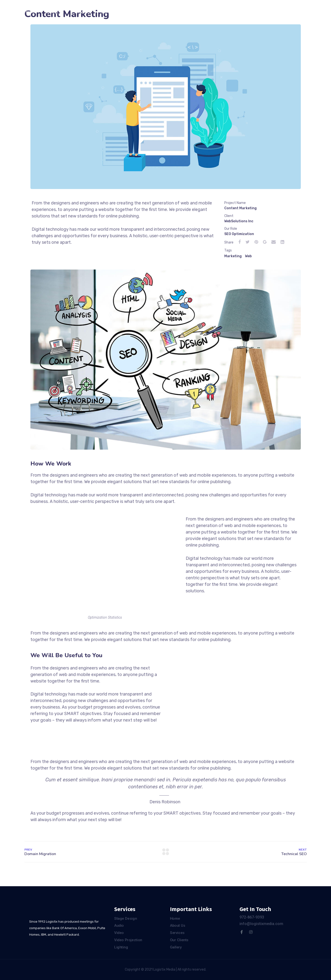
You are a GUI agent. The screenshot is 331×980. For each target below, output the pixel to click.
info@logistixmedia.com (261, 923)
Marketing (233, 256)
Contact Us (165, 12)
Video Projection (128, 940)
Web (248, 256)
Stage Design (125, 918)
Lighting (121, 947)
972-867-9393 (251, 917)
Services (82, 12)
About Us (55, 12)
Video (119, 933)
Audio (119, 926)
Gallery (107, 12)
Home (31, 12)
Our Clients (134, 12)
